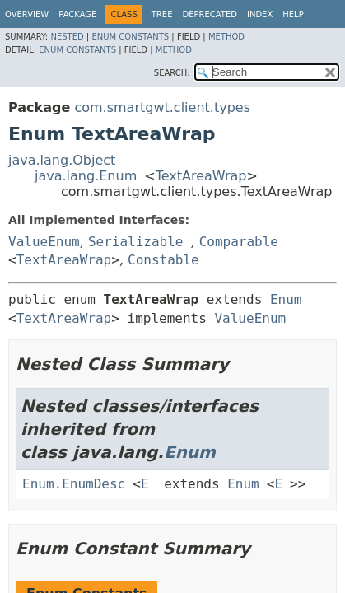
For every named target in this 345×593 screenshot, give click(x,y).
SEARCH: (172, 72)
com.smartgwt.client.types (162, 107)
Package (77, 14)
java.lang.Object (61, 160)
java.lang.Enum (86, 176)
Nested (66, 36)
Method (226, 36)
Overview (27, 14)
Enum (286, 299)
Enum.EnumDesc (73, 484)
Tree (162, 14)
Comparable (238, 242)
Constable (163, 260)
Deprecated (209, 14)
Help (292, 14)
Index (260, 14)
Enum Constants (130, 36)
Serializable (136, 242)
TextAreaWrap (201, 176)
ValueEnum (44, 242)
